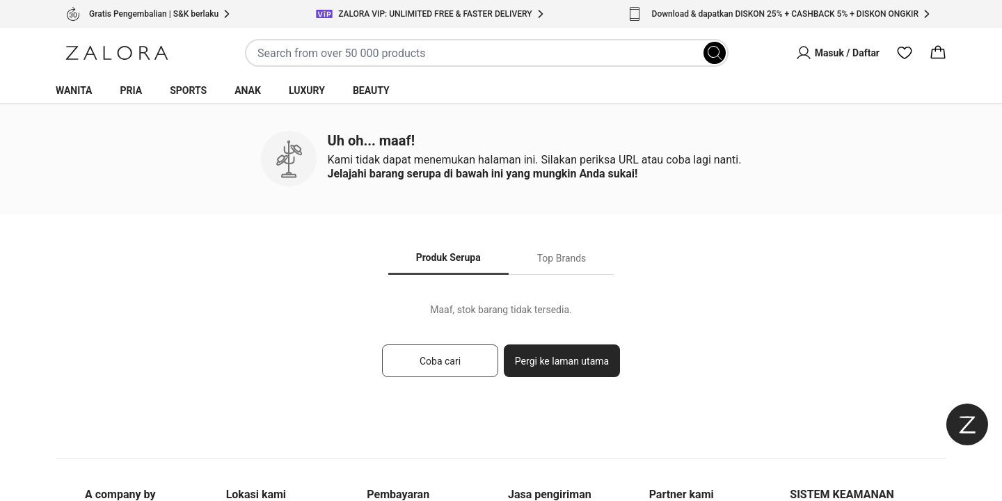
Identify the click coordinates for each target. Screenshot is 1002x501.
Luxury (307, 90)
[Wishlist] (904, 53)
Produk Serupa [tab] (448, 257)
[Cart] (938, 53)
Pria (131, 90)
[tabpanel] (501, 347)
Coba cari (440, 361)
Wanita (74, 90)
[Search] (714, 53)
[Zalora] (117, 53)
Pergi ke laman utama (562, 361)
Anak (247, 90)
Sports (188, 90)
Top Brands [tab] (562, 258)
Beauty (371, 90)
